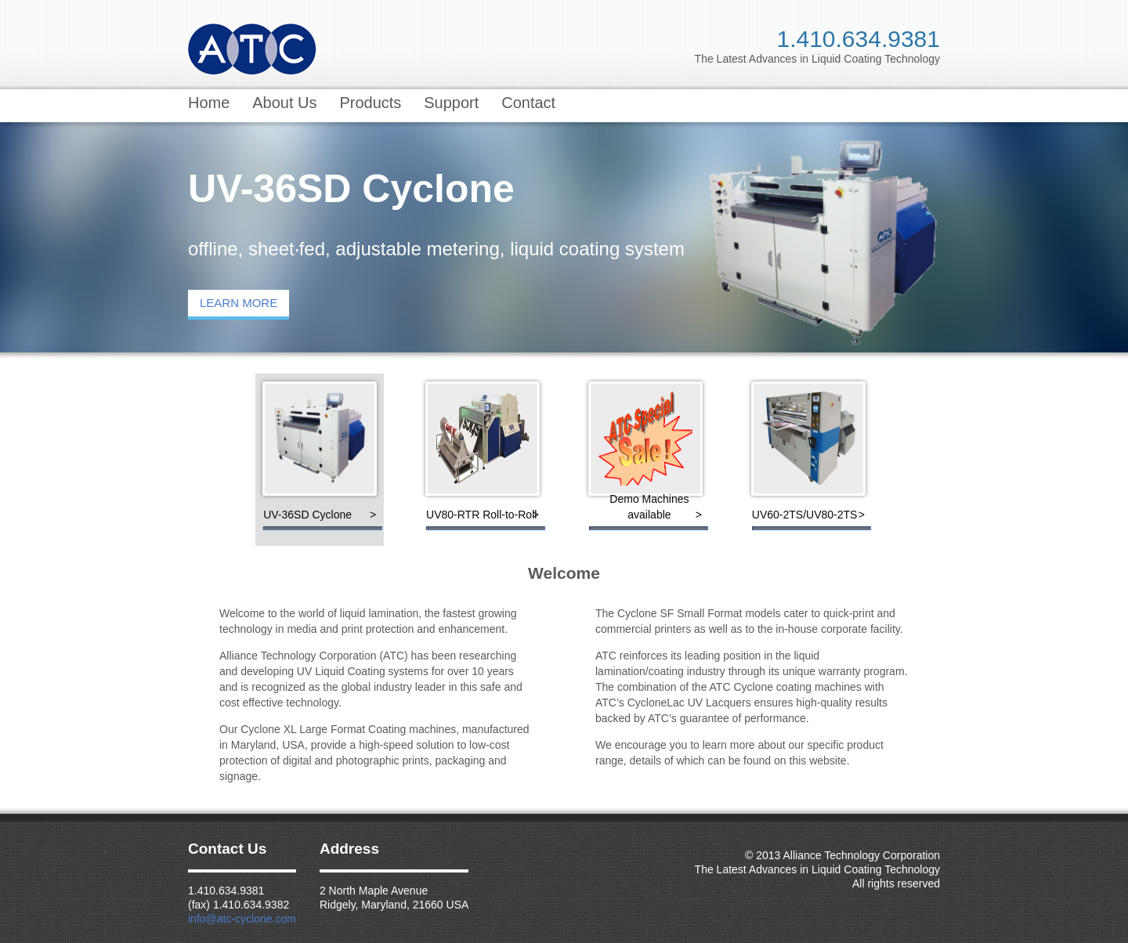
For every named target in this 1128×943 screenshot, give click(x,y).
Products (370, 102)
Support (451, 102)
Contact (528, 102)
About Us (284, 102)
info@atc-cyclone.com (242, 918)
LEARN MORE (238, 302)
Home (209, 102)
